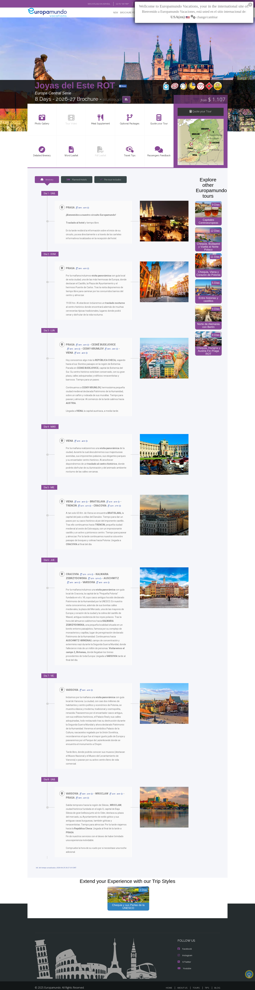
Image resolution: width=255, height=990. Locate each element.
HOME (170, 980)
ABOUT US (183, 980)
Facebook (185, 941)
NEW (112, 12)
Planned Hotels (76, 179)
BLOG (132, 4)
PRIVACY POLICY (189, 984)
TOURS (197, 980)
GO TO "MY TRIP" (117, 4)
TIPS (207, 980)
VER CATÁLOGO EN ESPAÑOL (91, 4)
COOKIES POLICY (211, 984)
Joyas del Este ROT (76, 85)
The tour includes (109, 179)
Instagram (185, 947)
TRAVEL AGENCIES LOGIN (142, 984)
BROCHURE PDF (126, 12)
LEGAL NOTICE (168, 984)
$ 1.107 (213, 99)
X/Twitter (184, 954)
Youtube (184, 960)
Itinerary (46, 179)
